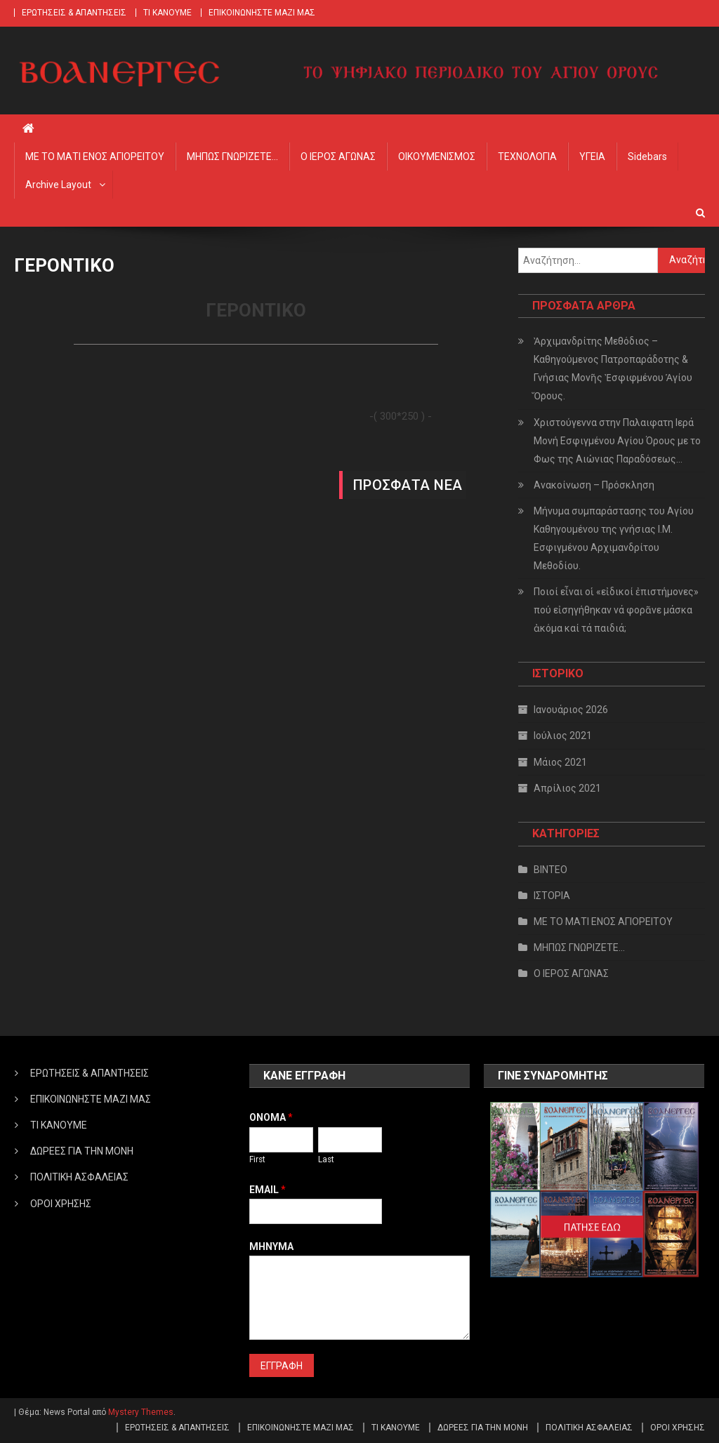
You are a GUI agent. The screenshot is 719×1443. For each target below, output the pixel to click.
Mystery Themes (140, 1412)
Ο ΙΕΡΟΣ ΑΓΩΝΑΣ (338, 156)
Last (326, 1159)
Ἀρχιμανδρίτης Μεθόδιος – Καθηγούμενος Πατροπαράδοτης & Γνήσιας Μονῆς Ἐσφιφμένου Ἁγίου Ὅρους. (613, 368)
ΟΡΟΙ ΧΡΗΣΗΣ (60, 1203)
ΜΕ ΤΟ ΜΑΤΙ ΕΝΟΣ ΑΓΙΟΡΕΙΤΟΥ (94, 156)
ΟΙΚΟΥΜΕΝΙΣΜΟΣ (436, 156)
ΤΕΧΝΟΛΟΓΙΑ (527, 156)
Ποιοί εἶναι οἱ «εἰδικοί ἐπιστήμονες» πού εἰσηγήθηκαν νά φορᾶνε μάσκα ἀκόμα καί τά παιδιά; (616, 610)
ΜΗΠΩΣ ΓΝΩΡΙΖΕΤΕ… (232, 156)
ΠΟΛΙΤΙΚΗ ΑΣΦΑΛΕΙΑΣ (79, 1177)
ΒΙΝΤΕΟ (550, 869)
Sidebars (647, 156)
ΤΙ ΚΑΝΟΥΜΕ (167, 13)
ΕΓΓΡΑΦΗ (281, 1365)
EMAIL (267, 1189)
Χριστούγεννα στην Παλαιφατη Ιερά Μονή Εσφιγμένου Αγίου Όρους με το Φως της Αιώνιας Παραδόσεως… (617, 441)
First (257, 1159)
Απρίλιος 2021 (567, 788)
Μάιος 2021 (560, 762)
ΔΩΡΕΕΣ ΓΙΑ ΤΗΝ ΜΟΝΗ (81, 1151)
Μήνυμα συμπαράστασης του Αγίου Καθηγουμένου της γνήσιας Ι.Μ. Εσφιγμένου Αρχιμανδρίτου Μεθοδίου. (614, 538)
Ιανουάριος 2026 (571, 709)
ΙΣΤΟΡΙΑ (552, 895)
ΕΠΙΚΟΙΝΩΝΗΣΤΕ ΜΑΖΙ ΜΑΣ (262, 13)
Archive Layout (58, 184)
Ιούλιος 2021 (563, 735)
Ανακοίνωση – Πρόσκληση (594, 485)
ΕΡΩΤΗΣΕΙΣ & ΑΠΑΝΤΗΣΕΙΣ (74, 13)
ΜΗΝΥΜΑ (271, 1246)
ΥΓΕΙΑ (592, 156)
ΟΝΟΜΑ (271, 1117)
